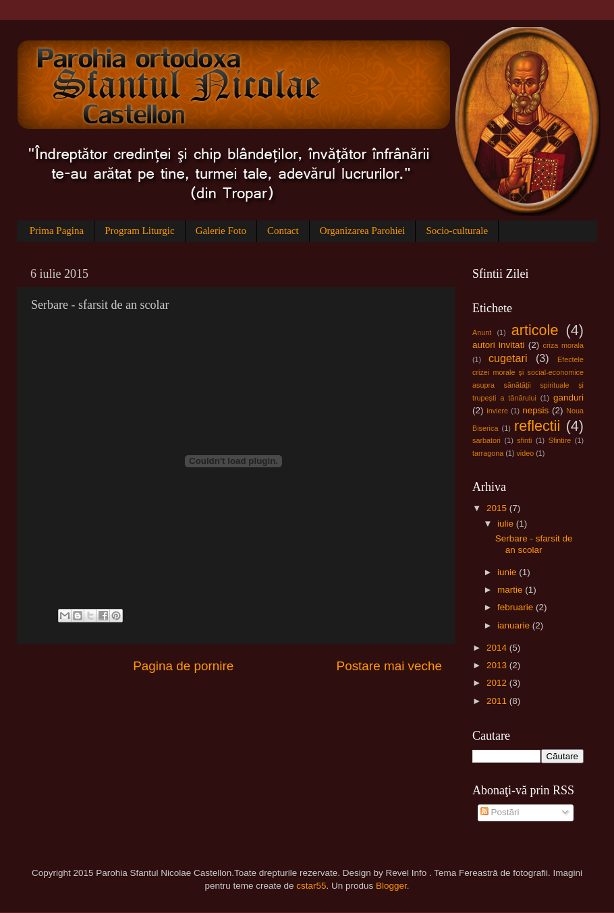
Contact (283, 230)
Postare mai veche (389, 666)
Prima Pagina (57, 230)
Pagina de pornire (183, 666)
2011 (497, 701)
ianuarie (514, 625)
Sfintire (560, 440)
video (525, 453)
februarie (516, 607)
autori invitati (498, 345)
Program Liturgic (139, 230)
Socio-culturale (457, 230)
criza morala (563, 345)
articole (535, 330)
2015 (497, 508)
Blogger (391, 886)
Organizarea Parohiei (363, 230)
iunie (508, 572)
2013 (497, 665)
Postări (500, 812)
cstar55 (311, 886)
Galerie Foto (221, 230)
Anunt (481, 332)
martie (511, 590)
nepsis (535, 410)
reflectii (537, 425)
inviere (497, 411)
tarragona (487, 453)
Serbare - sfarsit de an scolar (534, 543)
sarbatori (486, 440)
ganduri (568, 397)
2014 (497, 648)
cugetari (508, 358)
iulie (506, 524)
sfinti (524, 440)
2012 (497, 683)
